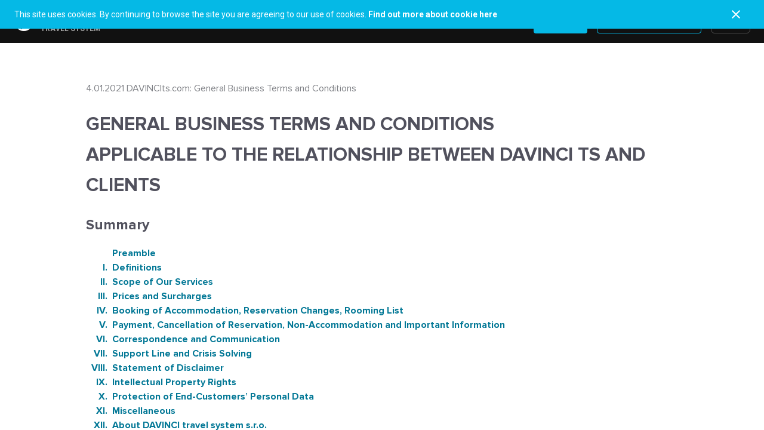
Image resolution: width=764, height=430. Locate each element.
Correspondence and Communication (183, 339)
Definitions (124, 268)
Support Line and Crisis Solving (169, 354)
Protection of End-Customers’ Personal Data (200, 397)
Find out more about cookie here (432, 14)
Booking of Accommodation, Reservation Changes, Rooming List (244, 311)
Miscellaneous (130, 411)
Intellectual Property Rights (161, 382)
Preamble (133, 253)
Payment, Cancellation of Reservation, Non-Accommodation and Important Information (295, 325)
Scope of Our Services (149, 282)
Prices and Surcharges (149, 296)
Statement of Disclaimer (155, 368)
